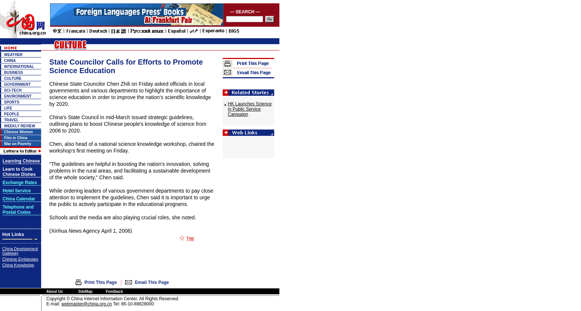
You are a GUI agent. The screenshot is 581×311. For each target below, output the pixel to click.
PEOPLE (11, 114)
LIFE (8, 108)
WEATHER (13, 55)
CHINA (10, 61)
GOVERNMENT (17, 84)
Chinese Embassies (20, 259)
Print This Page (100, 282)
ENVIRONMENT (17, 96)
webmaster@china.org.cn (87, 304)
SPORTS (11, 102)
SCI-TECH (12, 90)
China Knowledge (18, 265)
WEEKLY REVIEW (19, 126)
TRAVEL (11, 120)
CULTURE (12, 78)
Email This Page (152, 282)
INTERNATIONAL (19, 67)
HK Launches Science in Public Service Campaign (250, 109)
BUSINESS (13, 73)
